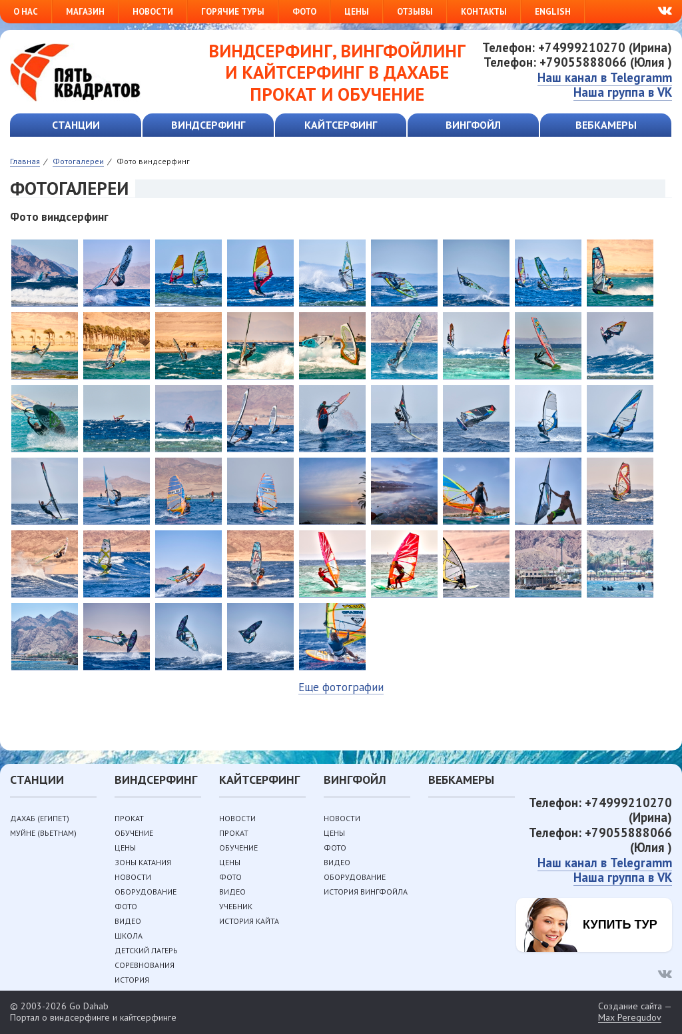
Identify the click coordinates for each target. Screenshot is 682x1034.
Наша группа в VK (622, 92)
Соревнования (144, 965)
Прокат (129, 818)
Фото (304, 11)
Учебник (235, 906)
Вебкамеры (606, 124)
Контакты (484, 11)
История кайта (249, 921)
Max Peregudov (629, 1018)
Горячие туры (232, 11)
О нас (25, 11)
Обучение (134, 833)
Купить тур (620, 924)
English (553, 11)
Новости (153, 11)
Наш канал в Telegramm (604, 77)
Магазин (85, 11)
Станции (76, 124)
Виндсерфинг (208, 124)
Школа (129, 936)
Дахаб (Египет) (39, 818)
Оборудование (145, 892)
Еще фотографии (341, 687)
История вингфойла (366, 892)
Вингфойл (473, 124)
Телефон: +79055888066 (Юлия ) (578, 62)
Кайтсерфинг (340, 124)
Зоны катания (143, 862)
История (132, 980)
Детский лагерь (146, 950)
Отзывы (415, 11)
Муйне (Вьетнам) (43, 833)
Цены (356, 11)
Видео (128, 921)
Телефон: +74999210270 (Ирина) (577, 47)
